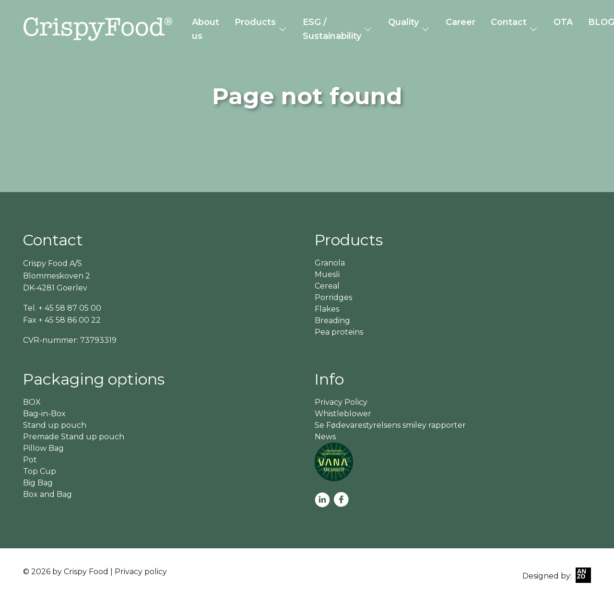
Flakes (327, 309)
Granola (330, 262)
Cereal (327, 285)
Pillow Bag (43, 448)
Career (460, 22)
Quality (403, 22)
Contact (509, 22)
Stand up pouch (54, 425)
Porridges (333, 297)
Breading (332, 320)
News (325, 436)
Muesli (327, 274)
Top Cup (39, 471)
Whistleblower (343, 413)
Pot (30, 459)
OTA (563, 22)
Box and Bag (47, 494)
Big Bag (38, 482)
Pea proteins (339, 332)
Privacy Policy (341, 402)
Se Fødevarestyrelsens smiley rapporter (390, 425)
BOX (32, 402)
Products (255, 22)
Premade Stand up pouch (73, 436)
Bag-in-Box (44, 413)
